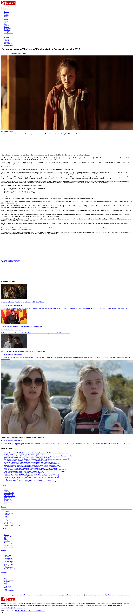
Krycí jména (7, 586)
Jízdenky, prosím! (9, 590)
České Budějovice (105, 603)
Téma (5, 13)
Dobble (6, 583)
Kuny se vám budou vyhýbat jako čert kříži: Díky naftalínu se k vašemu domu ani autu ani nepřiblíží (31, 478)
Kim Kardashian (8, 561)
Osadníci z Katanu (9, 580)
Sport (13, 595)
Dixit (5, 584)
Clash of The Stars (9, 536)
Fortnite (6, 520)
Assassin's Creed (8, 513)
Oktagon (6, 535)
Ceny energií (7, 499)
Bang (5, 578)
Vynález (6, 503)
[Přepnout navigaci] (5, 9)
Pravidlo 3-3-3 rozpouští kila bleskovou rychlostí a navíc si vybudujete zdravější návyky (28, 460)
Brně (60, 603)
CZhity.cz (100, 595)
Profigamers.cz (36, 595)
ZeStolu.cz (44, 595)
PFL (5, 538)
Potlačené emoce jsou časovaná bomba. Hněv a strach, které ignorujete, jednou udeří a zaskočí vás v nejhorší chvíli (35, 469)
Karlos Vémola (8, 544)
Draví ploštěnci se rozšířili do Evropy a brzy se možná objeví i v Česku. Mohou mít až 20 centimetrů (31, 474)
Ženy (17, 595)
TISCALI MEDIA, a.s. (21, 611)
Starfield (6, 514)
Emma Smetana (8, 567)
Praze (56, 603)
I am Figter (7, 541)
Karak (5, 589)
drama (9, 260)
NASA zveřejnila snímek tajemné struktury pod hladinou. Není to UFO (23, 454)
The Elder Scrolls (9, 524)
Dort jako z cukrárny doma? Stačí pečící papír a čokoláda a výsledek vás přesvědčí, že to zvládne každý (32, 463)
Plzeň (112, 603)
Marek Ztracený (8, 564)
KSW (5, 539)
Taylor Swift (7, 566)
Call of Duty (7, 522)
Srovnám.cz (115, 595)
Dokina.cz (93, 595)
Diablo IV (6, 517)
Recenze (6, 12)
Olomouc (88, 603)
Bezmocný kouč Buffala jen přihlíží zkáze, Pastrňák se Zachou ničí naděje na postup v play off (29, 462)
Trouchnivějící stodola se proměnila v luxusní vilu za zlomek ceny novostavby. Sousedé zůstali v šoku (31, 465)
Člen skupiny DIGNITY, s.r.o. (36, 611)
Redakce (8, 608)
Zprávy (9, 595)
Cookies (14, 608)
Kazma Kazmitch (9, 559)
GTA (5, 516)
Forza (5, 519)
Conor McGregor (8, 547)
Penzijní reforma (8, 502)
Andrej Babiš (7, 555)
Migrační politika (9, 494)
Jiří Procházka (8, 545)
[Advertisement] (66, 247)
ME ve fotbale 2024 (9, 496)
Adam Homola (22, 53)
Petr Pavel (7, 556)
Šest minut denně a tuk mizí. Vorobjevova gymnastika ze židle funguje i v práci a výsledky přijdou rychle (32, 466)
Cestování (22, 595)
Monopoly (7, 581)
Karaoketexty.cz (60, 595)
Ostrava (83, 603)
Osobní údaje (21, 608)
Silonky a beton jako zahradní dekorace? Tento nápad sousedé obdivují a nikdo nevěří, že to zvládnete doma (33, 481)
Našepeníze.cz (107, 595)
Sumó (5, 542)
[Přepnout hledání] (1, 8)
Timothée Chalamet (9, 569)
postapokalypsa (15, 260)
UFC (5, 533)
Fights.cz (3, 528)
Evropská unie (8, 500)
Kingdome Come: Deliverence (12, 525)
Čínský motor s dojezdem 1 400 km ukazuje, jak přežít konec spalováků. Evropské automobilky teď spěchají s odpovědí (36, 459)
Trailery (6, 16)
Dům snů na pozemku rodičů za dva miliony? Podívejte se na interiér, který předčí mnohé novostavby (31, 475)
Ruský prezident (8, 497)
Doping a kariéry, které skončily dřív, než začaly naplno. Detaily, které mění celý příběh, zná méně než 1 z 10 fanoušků (36, 453)
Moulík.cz (81, 595)
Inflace (6, 490)
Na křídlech (7, 587)
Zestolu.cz (3, 572)
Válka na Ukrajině (9, 493)
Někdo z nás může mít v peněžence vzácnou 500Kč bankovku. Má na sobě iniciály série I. (28, 480)
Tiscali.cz (3, 485)
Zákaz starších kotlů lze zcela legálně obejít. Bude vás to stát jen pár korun (24, 472)
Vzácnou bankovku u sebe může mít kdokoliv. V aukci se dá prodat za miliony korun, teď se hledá (30, 468)
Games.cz (3, 507)
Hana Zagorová (8, 558)
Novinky (6, 15)
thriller (5, 260)
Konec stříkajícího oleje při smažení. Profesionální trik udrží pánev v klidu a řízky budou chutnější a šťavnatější (34, 471)
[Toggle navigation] (3, 8)
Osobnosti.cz (4, 550)
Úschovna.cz (68, 595)
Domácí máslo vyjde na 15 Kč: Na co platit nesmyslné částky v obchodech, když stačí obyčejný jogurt (31, 477)
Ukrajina (6, 491)
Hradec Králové (95, 603)
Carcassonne (7, 577)
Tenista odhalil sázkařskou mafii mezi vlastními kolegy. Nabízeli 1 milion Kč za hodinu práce (29, 457)
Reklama (3, 608)
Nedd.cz (75, 595)
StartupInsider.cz (124, 595)
